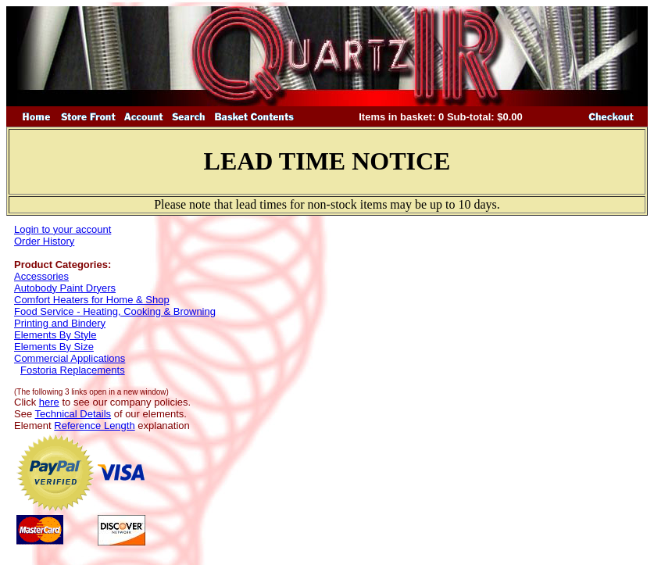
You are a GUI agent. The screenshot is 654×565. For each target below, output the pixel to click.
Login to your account (62, 229)
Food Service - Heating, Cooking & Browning (115, 311)
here (49, 402)
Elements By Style (55, 335)
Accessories (41, 276)
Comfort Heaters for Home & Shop (92, 300)
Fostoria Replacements (72, 370)
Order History (44, 241)
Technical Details (73, 414)
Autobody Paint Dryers (65, 288)
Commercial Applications (69, 358)
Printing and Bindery (59, 323)
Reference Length (94, 425)
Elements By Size (54, 346)
